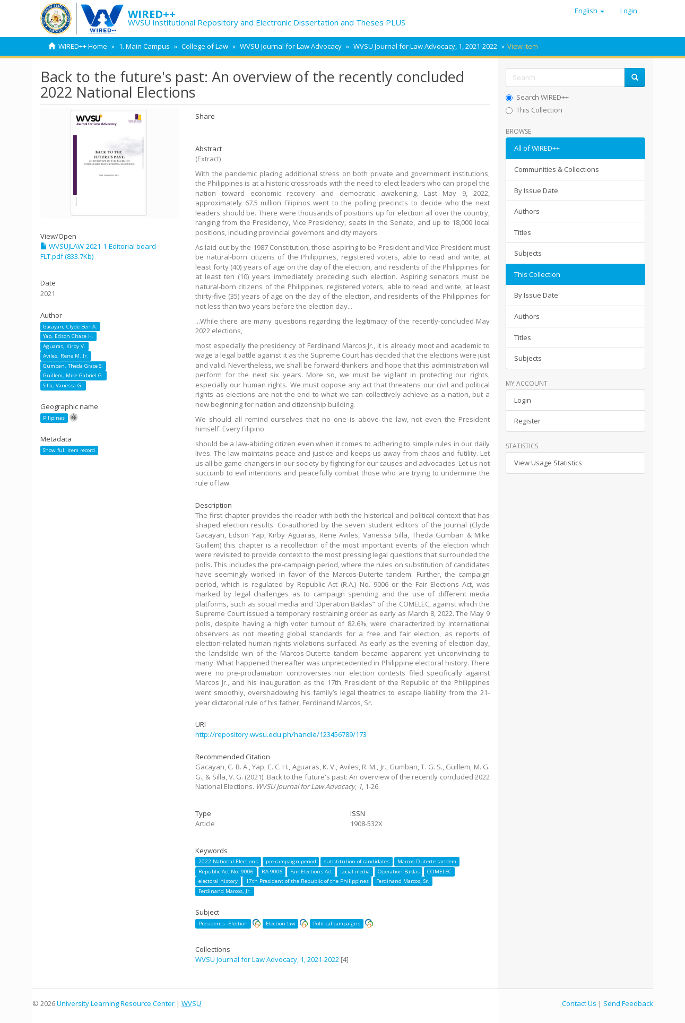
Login (522, 400)
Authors (527, 211)
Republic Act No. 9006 (226, 871)
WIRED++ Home (82, 46)
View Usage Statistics (548, 462)
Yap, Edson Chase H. (68, 336)
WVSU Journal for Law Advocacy (291, 46)
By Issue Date (536, 190)
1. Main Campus (144, 46)
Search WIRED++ (537, 97)
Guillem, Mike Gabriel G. (73, 375)
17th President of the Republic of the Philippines (307, 881)
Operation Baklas (399, 871)
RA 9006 (272, 871)
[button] (589, 10)
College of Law (204, 46)
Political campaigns (336, 923)
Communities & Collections (556, 169)
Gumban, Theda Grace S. (73, 365)
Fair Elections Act (311, 871)
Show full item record (69, 450)
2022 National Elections (228, 861)
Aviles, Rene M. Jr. (65, 355)
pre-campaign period (291, 861)
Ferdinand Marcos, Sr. (402, 881)
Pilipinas (54, 417)
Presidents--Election (223, 923)
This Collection (534, 110)
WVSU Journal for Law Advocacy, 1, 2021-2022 (425, 46)
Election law (281, 923)
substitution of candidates (356, 861)
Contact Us (579, 1003)
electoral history (218, 881)
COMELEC (439, 871)
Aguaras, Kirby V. (64, 346)
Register (527, 421)
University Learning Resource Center (116, 1003)
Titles (522, 232)
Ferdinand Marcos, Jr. (224, 891)
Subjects (528, 253)
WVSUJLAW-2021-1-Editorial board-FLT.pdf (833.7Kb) (99, 251)
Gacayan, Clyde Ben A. (70, 326)
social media (355, 871)
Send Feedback (628, 1003)
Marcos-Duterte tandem (426, 861)
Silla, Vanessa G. (63, 385)
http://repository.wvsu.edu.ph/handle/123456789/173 (281, 734)
